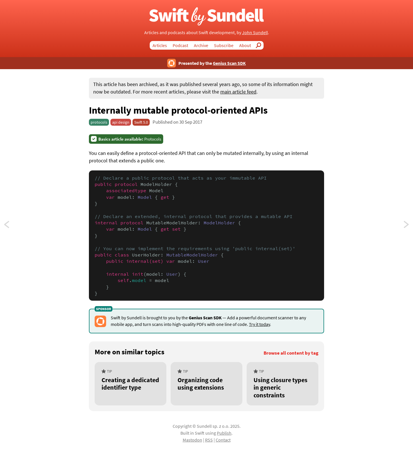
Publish (224, 433)
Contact (223, 440)
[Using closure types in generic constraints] (282, 383)
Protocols (129, 139)
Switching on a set (406, 226)
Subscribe (223, 45)
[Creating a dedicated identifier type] (130, 383)
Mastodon (192, 440)
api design (120, 122)
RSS (209, 440)
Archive (201, 45)
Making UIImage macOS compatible (12, 226)
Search (260, 45)
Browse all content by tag (291, 353)
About (245, 45)
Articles (160, 45)
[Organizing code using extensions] (206, 383)
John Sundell (255, 32)
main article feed (238, 92)
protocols (99, 122)
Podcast (180, 45)
